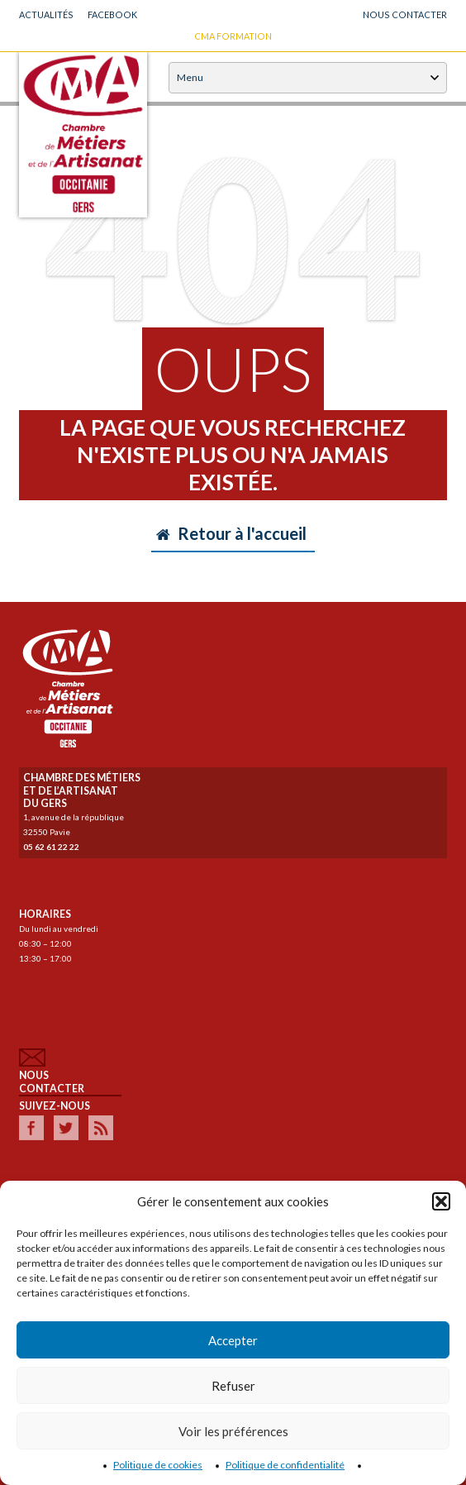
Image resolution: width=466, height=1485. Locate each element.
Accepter (233, 1340)
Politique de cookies (157, 1465)
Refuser (233, 1385)
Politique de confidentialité (285, 1465)
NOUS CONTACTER (405, 14)
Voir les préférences (233, 1431)
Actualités (46, 14)
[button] (441, 1201)
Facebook (112, 14)
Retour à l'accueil (231, 533)
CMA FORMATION (233, 36)
